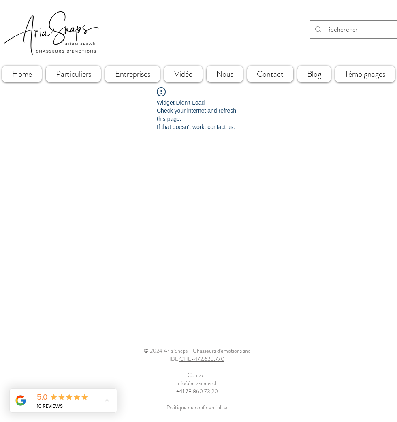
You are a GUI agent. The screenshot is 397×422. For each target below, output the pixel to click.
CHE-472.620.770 (201, 359)
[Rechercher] (353, 29)
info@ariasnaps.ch (197, 383)
